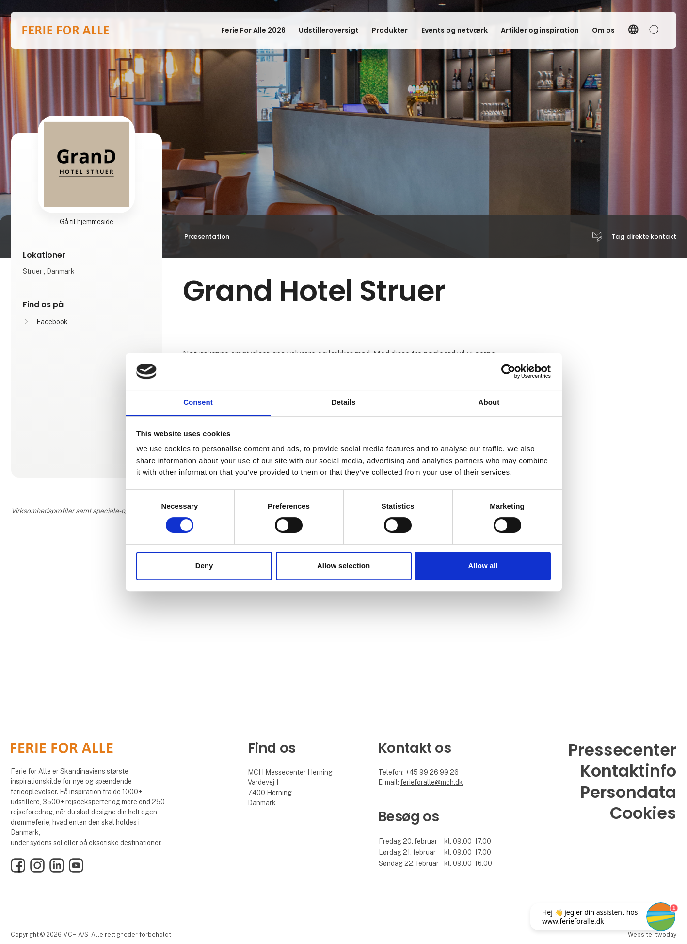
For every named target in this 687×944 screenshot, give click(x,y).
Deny (204, 566)
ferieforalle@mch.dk (431, 782)
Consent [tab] (198, 402)
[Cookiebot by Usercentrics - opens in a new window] (508, 371)
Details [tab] (344, 402)
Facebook (52, 322)
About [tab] (489, 402)
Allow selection (343, 566)
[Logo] (65, 30)
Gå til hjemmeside (86, 222)
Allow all (483, 566)
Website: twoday (652, 934)
